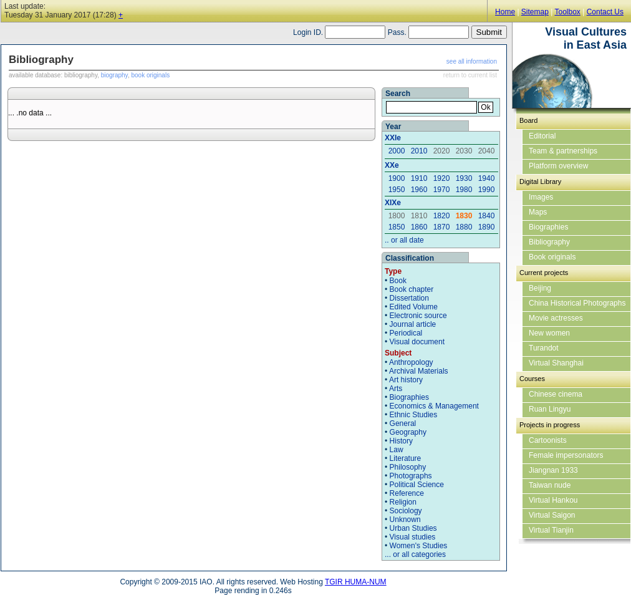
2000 (396, 151)
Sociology (406, 510)
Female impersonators (566, 455)
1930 (464, 178)
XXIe (393, 137)
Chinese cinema (555, 394)
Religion (403, 502)
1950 (396, 189)
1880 (464, 227)
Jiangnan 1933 (553, 470)
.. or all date (404, 240)
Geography (408, 432)
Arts (395, 388)
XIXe (393, 202)
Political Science (417, 484)
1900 (396, 178)
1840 (486, 215)
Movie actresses (556, 318)
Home (505, 11)
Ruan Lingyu (550, 409)
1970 (441, 189)
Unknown (405, 519)
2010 (419, 151)
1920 (441, 178)
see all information (471, 61)
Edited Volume (414, 306)
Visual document (417, 341)
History (401, 441)
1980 (464, 189)
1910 (419, 178)
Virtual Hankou (553, 500)
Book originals (552, 257)
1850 (396, 227)
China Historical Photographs (577, 303)
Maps (538, 212)
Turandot (544, 348)
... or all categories (415, 554)
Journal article (413, 324)
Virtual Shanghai (556, 363)
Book (398, 280)
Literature (405, 458)
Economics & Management (434, 406)
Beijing (540, 288)
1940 (486, 178)
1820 (441, 215)
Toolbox (567, 11)
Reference (407, 493)
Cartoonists (548, 440)
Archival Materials (418, 371)
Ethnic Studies (414, 414)
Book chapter (412, 289)
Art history (406, 379)
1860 (419, 227)
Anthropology (411, 362)
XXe (392, 165)
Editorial (542, 136)
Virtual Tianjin (551, 530)
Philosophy (408, 467)
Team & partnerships (563, 151)
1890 (486, 227)
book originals (150, 75)
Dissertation (409, 298)
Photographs (411, 476)
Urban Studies (413, 528)
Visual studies (413, 537)
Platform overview (558, 166)
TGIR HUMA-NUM (356, 582)
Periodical (406, 333)
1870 (441, 227)
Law (396, 449)
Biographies (409, 397)
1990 (486, 189)
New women (549, 333)
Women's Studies (419, 545)
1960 (419, 189)
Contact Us (605, 11)
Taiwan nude (550, 485)
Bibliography (549, 242)
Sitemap (535, 11)
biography (114, 75)
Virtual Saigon (552, 515)
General (403, 423)
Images (541, 197)
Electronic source (418, 315)
